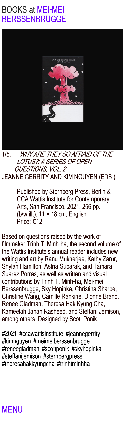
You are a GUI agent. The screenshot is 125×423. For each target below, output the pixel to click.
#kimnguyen (16, 341)
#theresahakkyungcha (28, 364)
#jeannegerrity (83, 334)
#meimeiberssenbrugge (61, 341)
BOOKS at (18, 9)
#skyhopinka (86, 349)
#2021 (9, 334)
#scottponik (55, 349)
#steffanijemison (21, 356)
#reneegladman (20, 349)
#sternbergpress (62, 356)
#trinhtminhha (73, 364)
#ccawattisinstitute (41, 334)
